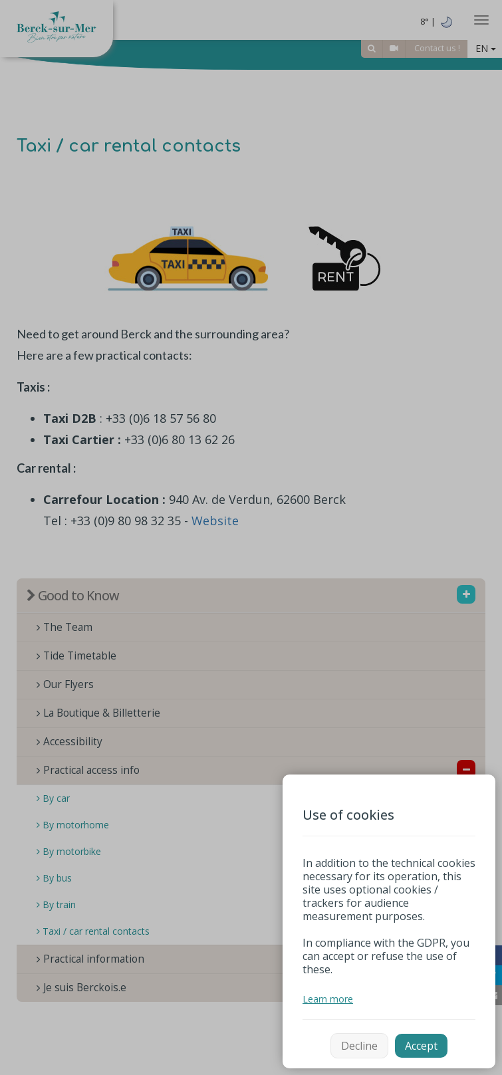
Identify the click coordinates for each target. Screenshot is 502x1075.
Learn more (328, 999)
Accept (421, 1045)
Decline (359, 1045)
